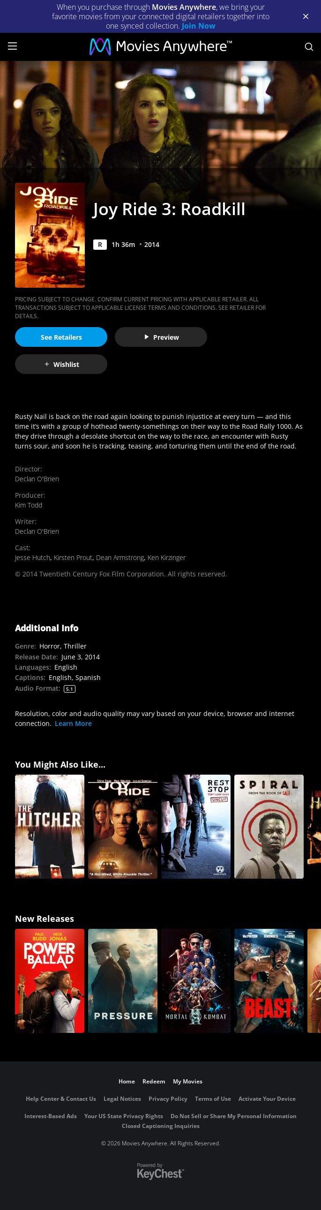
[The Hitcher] (49, 827)
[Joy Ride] (122, 827)
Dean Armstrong (120, 557)
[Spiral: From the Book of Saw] (269, 827)
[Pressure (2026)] (122, 981)
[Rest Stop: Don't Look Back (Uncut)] (196, 827)
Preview (161, 337)
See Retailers (61, 337)
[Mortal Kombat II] (196, 981)
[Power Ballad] (49, 981)
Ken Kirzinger (167, 557)
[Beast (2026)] (269, 981)
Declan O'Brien (37, 478)
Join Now (199, 26)
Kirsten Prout (73, 557)
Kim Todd (28, 504)
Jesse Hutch (32, 557)
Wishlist (61, 364)
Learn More (73, 723)
